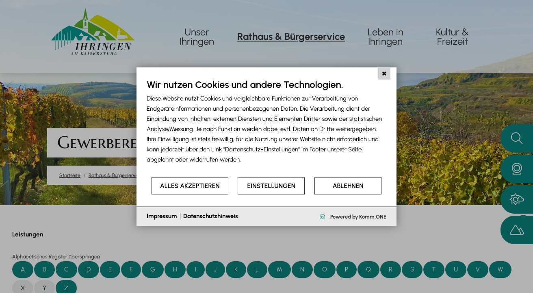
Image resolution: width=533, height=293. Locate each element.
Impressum (162, 216)
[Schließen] (384, 74)
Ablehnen (348, 186)
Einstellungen (271, 186)
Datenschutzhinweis (210, 216)
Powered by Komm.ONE (357, 216)
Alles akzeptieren (190, 186)
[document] (266, 127)
